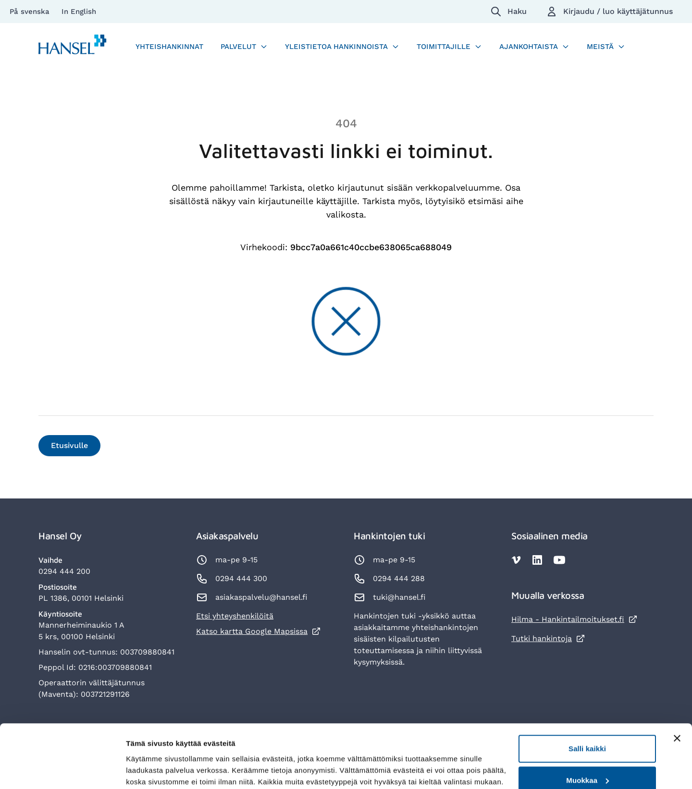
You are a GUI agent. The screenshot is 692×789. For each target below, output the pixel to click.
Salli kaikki (587, 700)
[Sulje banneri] (677, 690)
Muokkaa (587, 732)
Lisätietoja (144, 759)
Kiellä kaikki (587, 763)
